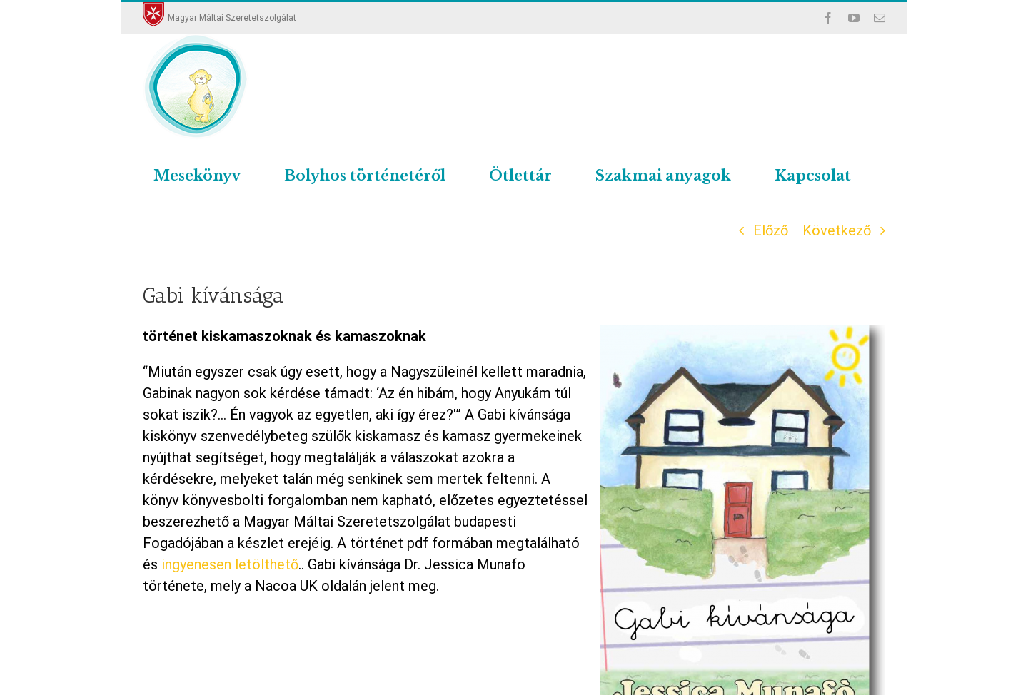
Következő (836, 230)
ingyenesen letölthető (228, 564)
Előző (770, 230)
